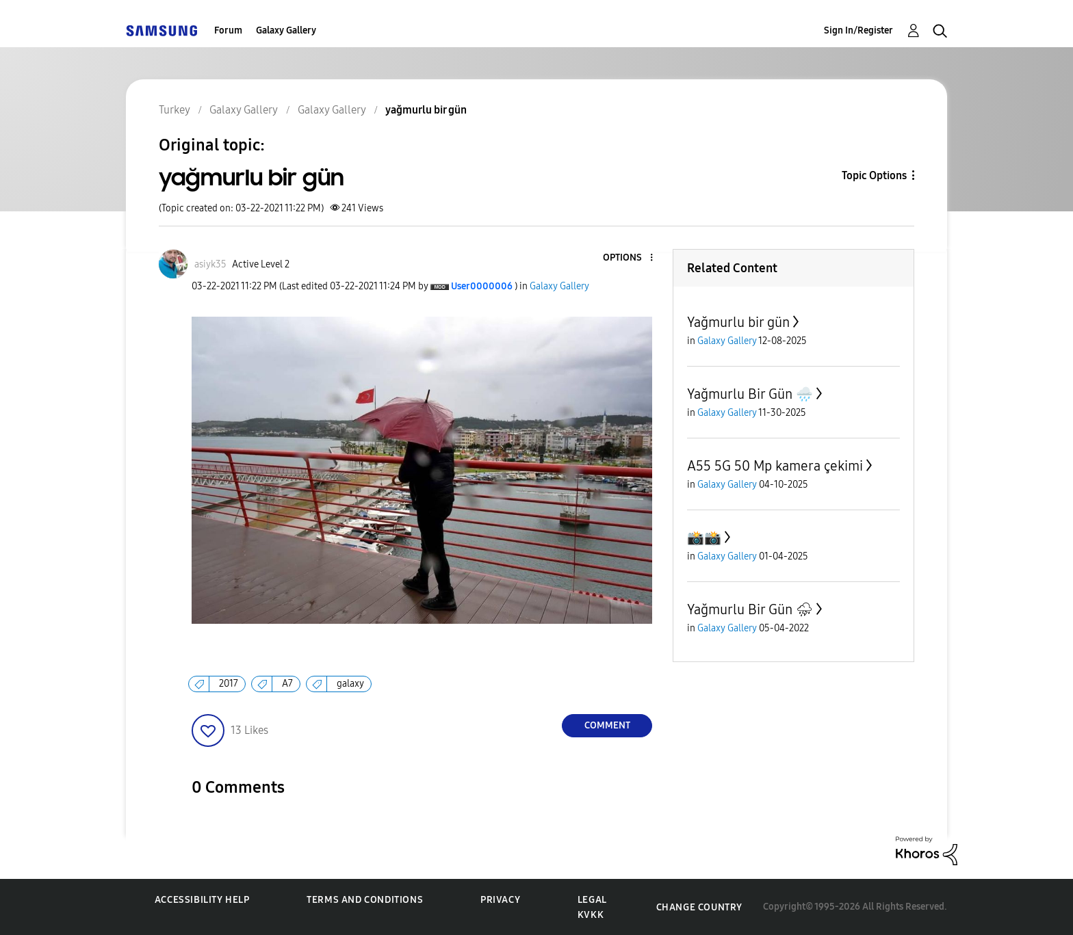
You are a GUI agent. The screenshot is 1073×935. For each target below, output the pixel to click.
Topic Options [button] (874, 175)
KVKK (591, 915)
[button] (629, 258)
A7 (287, 683)
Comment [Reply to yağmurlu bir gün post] (607, 725)
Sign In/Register (858, 30)
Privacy (500, 900)
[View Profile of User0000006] (482, 286)
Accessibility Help (202, 900)
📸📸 (704, 537)
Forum (228, 30)
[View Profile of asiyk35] (210, 264)
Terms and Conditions (365, 900)
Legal (592, 900)
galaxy (350, 683)
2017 (228, 683)
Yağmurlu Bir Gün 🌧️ (750, 394)
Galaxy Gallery (286, 30)
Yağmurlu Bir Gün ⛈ (750, 609)
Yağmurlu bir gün (738, 322)
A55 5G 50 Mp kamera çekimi (775, 466)
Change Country (699, 907)
